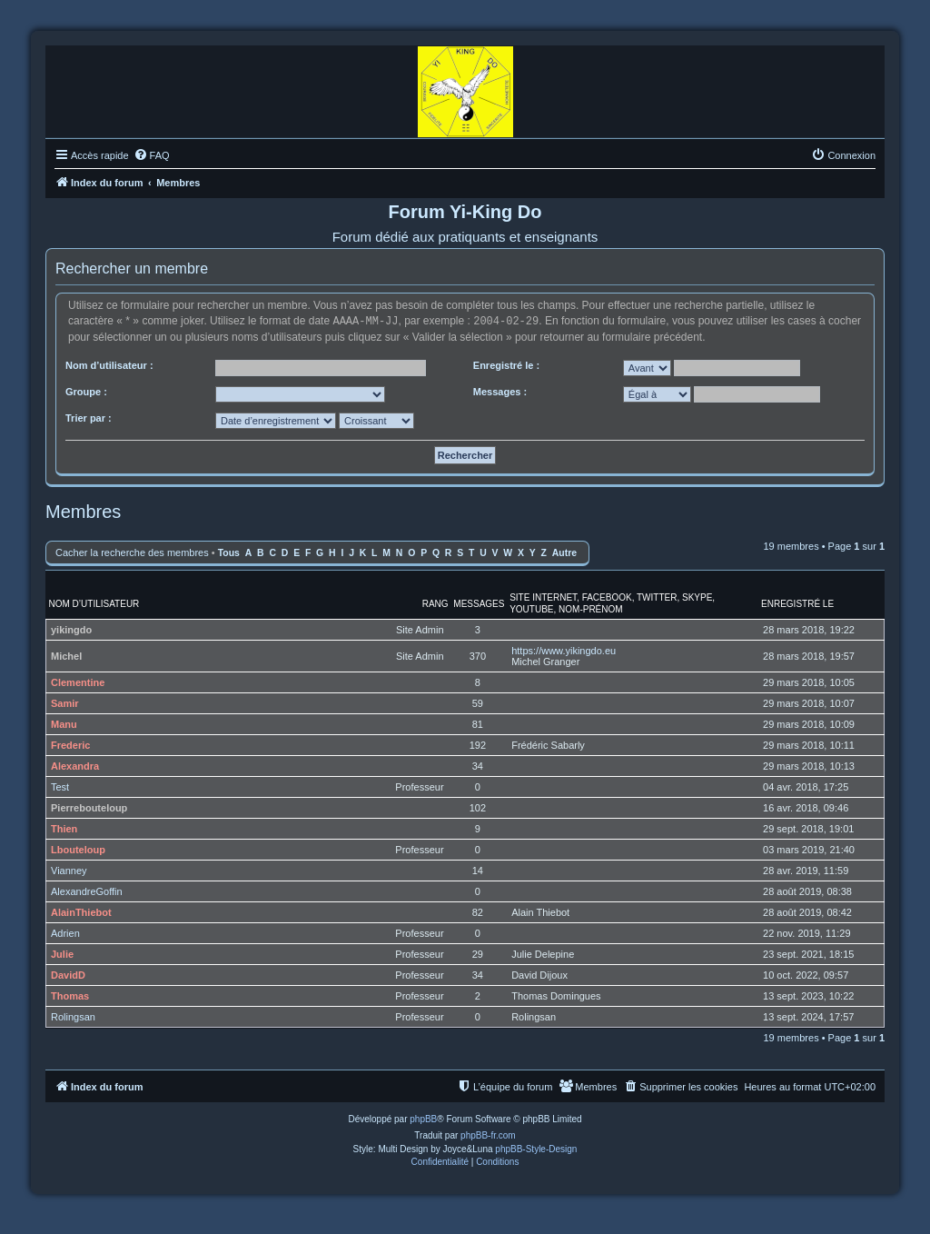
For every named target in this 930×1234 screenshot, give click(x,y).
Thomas (70, 995)
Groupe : (86, 390)
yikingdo (71, 628)
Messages (478, 603)
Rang (435, 603)
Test (60, 786)
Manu (64, 723)
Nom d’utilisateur (94, 603)
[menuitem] (152, 155)
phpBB (423, 1118)
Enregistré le (797, 603)
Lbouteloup (78, 848)
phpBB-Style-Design (536, 1148)
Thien (64, 827)
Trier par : (88, 417)
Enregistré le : (506, 364)
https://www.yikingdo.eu (563, 649)
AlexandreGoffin (87, 890)
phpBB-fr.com (488, 1134)
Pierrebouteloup (89, 806)
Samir (65, 702)
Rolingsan (73, 1015)
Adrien (65, 932)
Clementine (77, 681)
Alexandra (75, 765)
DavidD (68, 974)
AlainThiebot (81, 911)
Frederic (70, 744)
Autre (564, 552)
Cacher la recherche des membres (132, 551)
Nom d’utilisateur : (109, 364)
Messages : (500, 390)
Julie (62, 953)
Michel (66, 655)
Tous (229, 552)
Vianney (69, 869)
